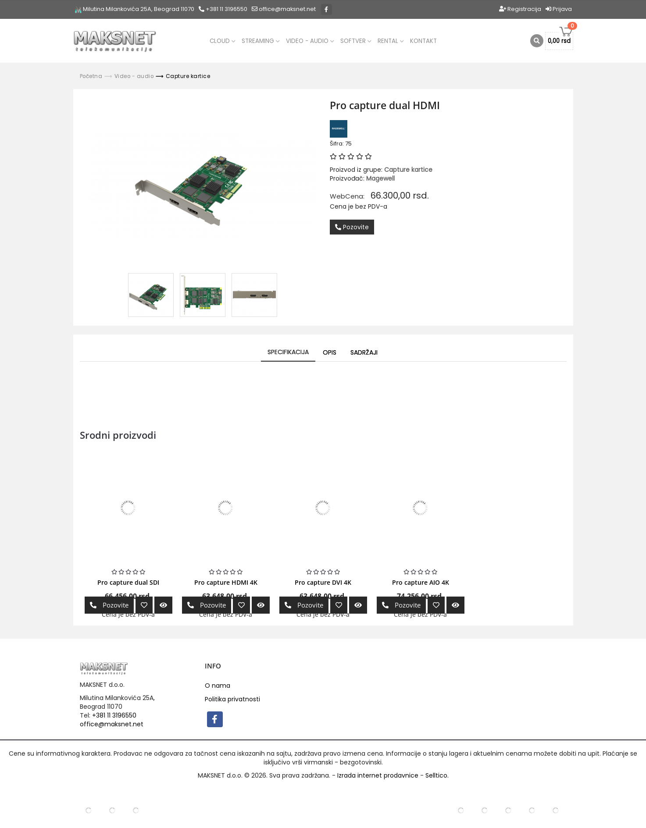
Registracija (520, 9)
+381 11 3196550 (223, 9)
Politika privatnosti (232, 699)
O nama (217, 685)
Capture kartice (188, 76)
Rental (391, 41)
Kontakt (423, 41)
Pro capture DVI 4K (323, 582)
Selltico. (437, 775)
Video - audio (310, 41)
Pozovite (352, 227)
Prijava (559, 9)
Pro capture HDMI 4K (225, 582)
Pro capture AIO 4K (420, 582)
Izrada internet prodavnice (377, 775)
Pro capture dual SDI (128, 582)
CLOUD (223, 41)
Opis (329, 352)
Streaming (261, 41)
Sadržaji (364, 352)
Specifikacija (288, 352)
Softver (355, 41)
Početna (91, 76)
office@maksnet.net (111, 724)
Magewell (380, 178)
